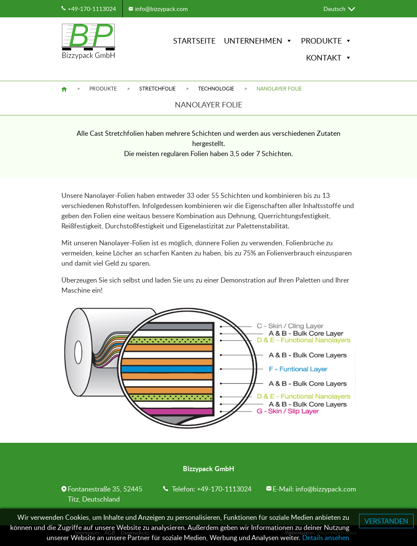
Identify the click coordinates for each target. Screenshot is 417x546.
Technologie (216, 88)
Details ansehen (325, 537)
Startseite (194, 41)
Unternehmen (258, 40)
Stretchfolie (157, 88)
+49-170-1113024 (92, 9)
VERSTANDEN (386, 521)
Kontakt (329, 57)
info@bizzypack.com (161, 9)
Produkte (326, 40)
